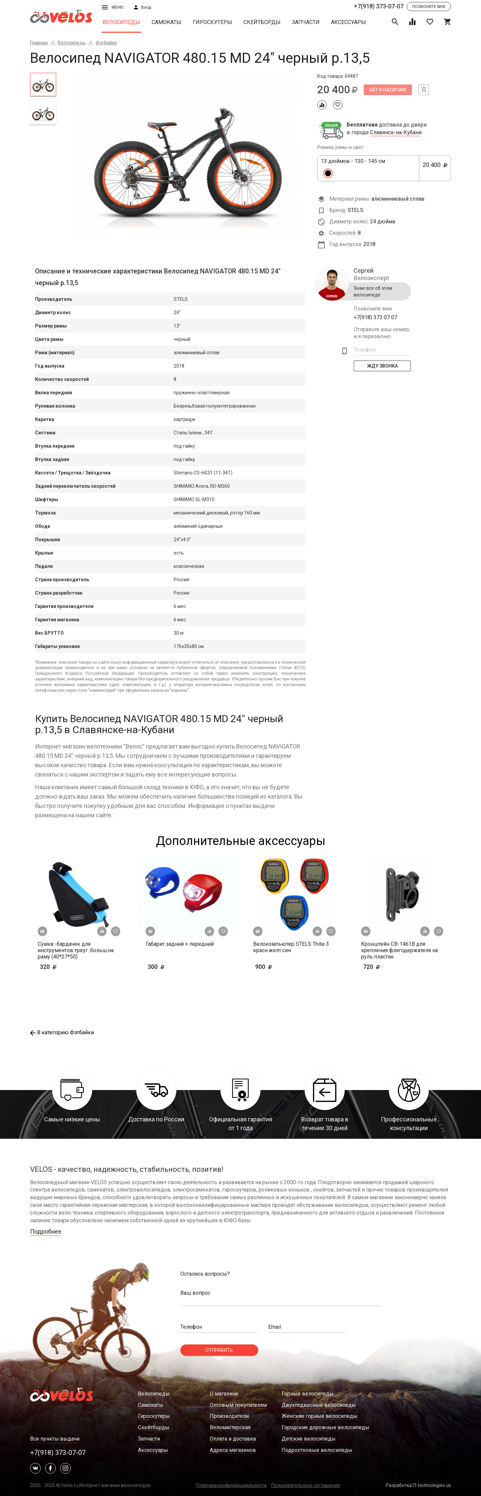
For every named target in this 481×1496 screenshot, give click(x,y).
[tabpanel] (187, 156)
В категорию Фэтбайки (62, 1032)
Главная (39, 42)
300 (175, 966)
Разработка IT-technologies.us (418, 1485)
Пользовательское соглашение (305, 1485)
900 (283, 966)
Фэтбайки (106, 42)
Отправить (219, 1350)
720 (391, 966)
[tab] (43, 84)
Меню (112, 7)
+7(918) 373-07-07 (379, 6)
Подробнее (45, 1231)
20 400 (435, 168)
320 (68, 966)
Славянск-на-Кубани (396, 132)
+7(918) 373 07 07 (375, 317)
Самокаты (166, 22)
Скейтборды (262, 22)
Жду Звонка (382, 366)
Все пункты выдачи (54, 1439)
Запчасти (306, 22)
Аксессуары (348, 22)
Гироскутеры (212, 22)
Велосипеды (121, 22)
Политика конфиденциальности (231, 1485)
